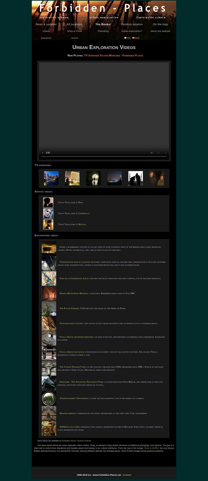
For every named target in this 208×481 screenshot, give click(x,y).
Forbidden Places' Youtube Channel (76, 441)
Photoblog (103, 31)
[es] (135, 38)
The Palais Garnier (69, 308)
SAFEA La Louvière (69, 427)
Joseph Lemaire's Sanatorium (74, 398)
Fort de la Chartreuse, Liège (74, 278)
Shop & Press (74, 31)
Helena (82, 224)
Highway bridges (68, 413)
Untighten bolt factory (71, 323)
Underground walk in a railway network (79, 262)
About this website (160, 31)
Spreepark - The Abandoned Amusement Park (81, 382)
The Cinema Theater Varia (73, 367)
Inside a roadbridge (69, 247)
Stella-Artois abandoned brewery (76, 337)
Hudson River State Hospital (74, 293)
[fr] (127, 38)
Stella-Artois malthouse (72, 352)
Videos (46, 31)
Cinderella (84, 213)
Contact (127, 475)
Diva (80, 202)
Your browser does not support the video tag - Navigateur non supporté (104, 111)
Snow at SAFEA (151, 448)
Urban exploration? (132, 31)
